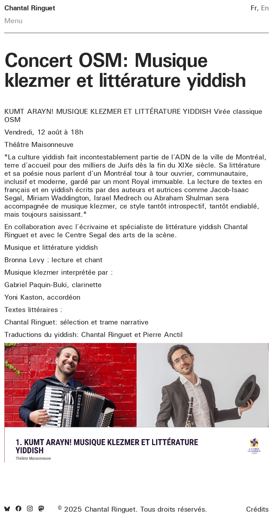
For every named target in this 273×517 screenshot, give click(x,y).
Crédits (257, 509)
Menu (13, 20)
